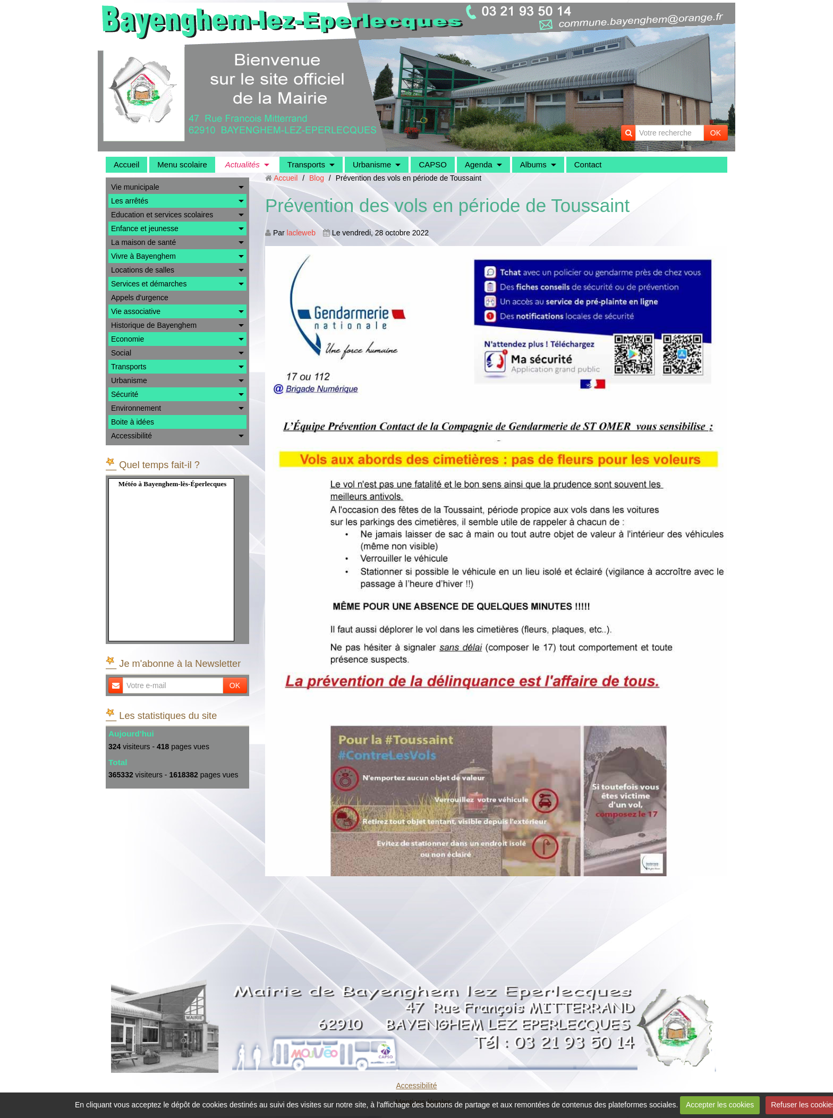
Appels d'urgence (139, 297)
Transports (306, 164)
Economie (127, 339)
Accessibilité (131, 435)
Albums (533, 164)
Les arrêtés (129, 201)
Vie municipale (135, 187)
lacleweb (301, 232)
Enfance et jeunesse (144, 228)
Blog (316, 178)
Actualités (242, 164)
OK (715, 133)
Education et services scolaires (162, 214)
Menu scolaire (182, 164)
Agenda (478, 164)
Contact (588, 164)
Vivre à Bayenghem (143, 256)
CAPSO (433, 164)
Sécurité (124, 394)
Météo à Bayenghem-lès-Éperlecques (172, 484)
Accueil (126, 164)
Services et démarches (148, 284)
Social (121, 353)
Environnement (136, 408)
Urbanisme (372, 164)
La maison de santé (143, 242)
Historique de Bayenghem (154, 325)
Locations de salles (142, 270)
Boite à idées (132, 422)
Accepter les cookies (720, 1104)
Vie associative (135, 311)
